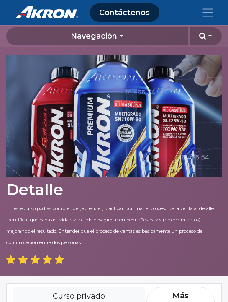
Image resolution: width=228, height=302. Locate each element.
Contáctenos (124, 12)
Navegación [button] (94, 36)
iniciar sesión (61, 295)
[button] (206, 36)
